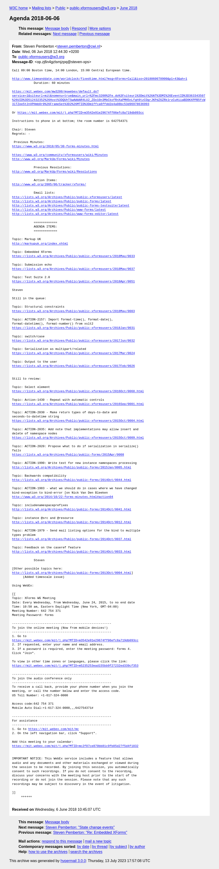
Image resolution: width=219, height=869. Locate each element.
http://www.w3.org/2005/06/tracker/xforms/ (49, 184)
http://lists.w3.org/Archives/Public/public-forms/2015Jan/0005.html (71, 467)
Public (60, 8)
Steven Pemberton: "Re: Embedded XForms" (90, 832)
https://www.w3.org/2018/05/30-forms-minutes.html (55, 146)
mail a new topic (98, 841)
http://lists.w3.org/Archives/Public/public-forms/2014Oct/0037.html (71, 539)
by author (137, 847)
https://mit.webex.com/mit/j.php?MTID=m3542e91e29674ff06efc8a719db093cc (80, 113)
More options (100, 28)
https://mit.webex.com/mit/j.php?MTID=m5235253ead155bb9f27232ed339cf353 (75, 666)
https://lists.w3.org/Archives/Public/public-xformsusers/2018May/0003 (73, 311)
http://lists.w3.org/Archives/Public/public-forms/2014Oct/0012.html (71, 522)
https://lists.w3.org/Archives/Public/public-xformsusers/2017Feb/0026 (73, 366)
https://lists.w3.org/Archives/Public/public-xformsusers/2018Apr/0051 (73, 282)
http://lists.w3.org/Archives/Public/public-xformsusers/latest (67, 197)
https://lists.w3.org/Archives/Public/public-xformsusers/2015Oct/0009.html (78, 438)
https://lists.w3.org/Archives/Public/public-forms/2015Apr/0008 (68, 455)
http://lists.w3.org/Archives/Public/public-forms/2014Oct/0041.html (71, 510)
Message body (57, 28)
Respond (79, 28)
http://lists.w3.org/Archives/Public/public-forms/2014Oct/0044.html (71, 480)
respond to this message (62, 841)
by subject (118, 847)
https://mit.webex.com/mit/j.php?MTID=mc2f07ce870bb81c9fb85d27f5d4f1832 (75, 746)
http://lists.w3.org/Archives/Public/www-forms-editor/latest (65, 214)
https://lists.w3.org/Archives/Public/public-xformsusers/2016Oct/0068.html (78, 391)
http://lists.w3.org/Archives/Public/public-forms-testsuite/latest (70, 206)
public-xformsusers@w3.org (93, 8)
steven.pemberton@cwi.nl (78, 46)
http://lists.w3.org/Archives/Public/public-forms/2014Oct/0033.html (71, 552)
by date (83, 847)
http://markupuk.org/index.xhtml (40, 244)
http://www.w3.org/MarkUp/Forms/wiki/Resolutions (54, 172)
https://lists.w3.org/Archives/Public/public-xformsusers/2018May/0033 (73, 256)
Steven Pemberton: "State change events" (80, 827)
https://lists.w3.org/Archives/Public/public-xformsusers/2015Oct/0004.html (78, 421)
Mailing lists (41, 8)
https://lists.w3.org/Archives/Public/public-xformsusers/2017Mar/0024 (73, 353)
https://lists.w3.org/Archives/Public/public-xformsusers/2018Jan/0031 (73, 328)
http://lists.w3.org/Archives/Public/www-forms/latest (59, 210)
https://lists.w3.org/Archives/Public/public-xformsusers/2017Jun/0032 (73, 341)
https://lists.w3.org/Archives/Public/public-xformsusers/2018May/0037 (73, 269)
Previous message (94, 34)
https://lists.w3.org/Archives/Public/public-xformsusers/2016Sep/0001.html (78, 404)
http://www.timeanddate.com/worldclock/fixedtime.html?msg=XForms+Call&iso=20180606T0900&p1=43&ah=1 (99, 79)
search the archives (86, 852)
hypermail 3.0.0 (73, 861)
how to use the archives (48, 852)
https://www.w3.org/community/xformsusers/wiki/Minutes (60, 155)
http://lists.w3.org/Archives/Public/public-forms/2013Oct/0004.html (71, 573)
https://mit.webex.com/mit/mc (53, 729)
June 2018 (128, 8)
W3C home (18, 8)
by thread (100, 847)
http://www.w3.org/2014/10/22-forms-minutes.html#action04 (62, 497)
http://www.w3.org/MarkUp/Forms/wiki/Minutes (51, 159)
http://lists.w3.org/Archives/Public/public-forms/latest (61, 201)
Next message (65, 34)
